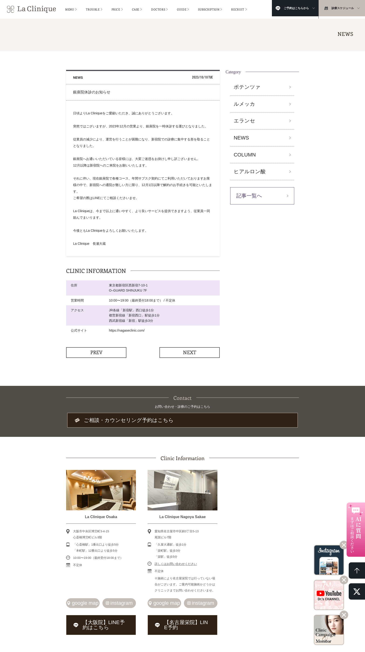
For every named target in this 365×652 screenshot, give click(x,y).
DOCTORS (158, 8)
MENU (69, 8)
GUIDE (181, 8)
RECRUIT (237, 8)
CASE (135, 8)
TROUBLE (92, 8)
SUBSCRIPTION (208, 8)
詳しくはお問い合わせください (176, 562)
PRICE (116, 8)
